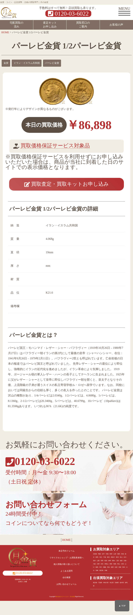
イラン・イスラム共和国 (27, 63)
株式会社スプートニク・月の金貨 (65, 611)
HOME (66, 554)
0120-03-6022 (68, 13)
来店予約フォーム (66, 565)
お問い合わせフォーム (66, 598)
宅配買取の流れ (16, 24)
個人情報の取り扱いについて (67, 578)
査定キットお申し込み (50, 24)
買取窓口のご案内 (83, 24)
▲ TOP (122, 605)
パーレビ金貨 (52, 63)
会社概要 (66, 592)
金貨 (6, 63)
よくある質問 (66, 585)
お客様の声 (116, 24)
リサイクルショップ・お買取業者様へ (67, 572)
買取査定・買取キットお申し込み (66, 191)
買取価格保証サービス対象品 (55, 145)
